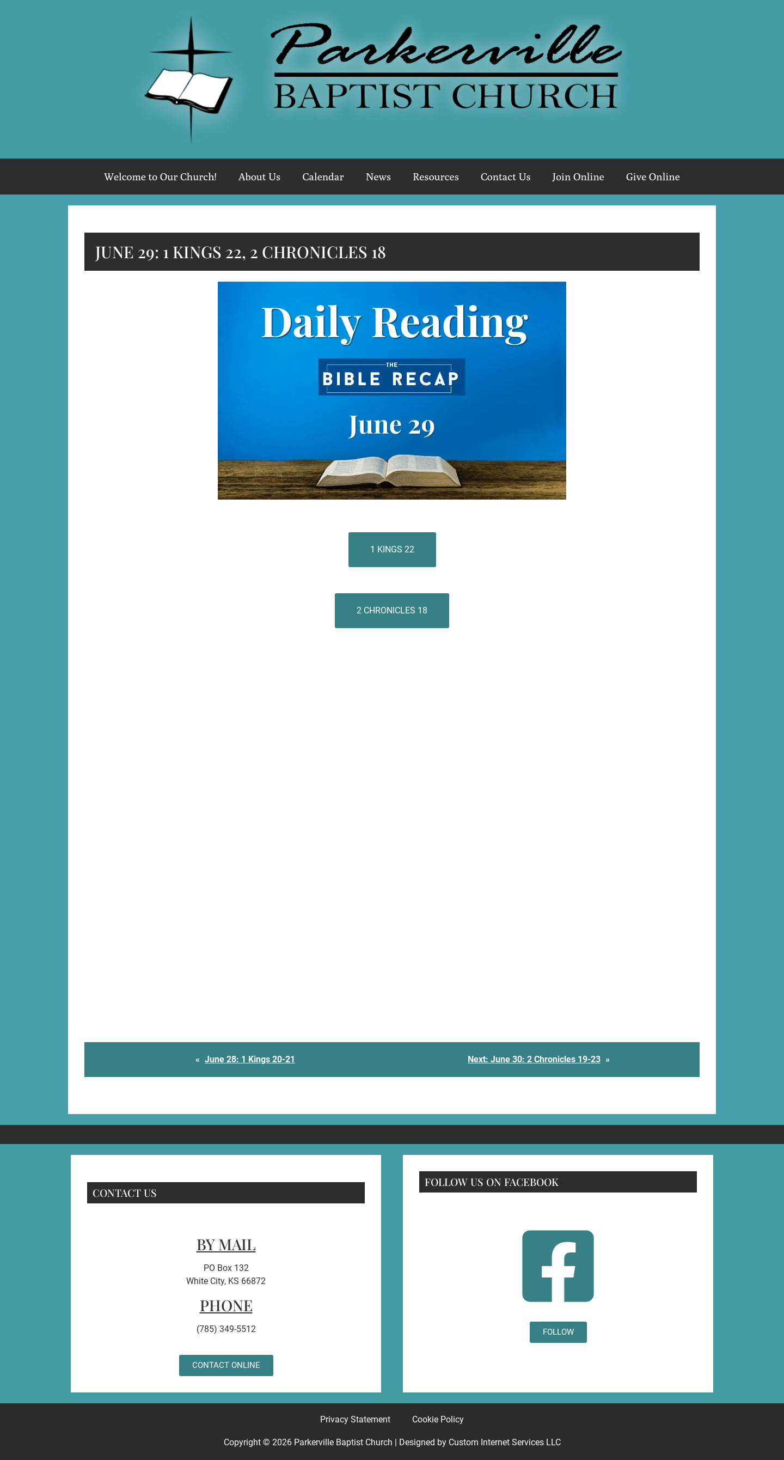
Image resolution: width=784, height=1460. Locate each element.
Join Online (578, 176)
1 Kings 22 (392, 549)
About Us (259, 176)
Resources (436, 176)
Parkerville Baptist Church (343, 1442)
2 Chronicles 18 (392, 610)
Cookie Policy (438, 1419)
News (378, 176)
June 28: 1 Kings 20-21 (250, 1059)
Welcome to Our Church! (160, 176)
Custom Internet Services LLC (505, 1442)
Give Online (653, 176)
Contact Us (506, 176)
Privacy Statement (355, 1419)
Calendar (323, 176)
